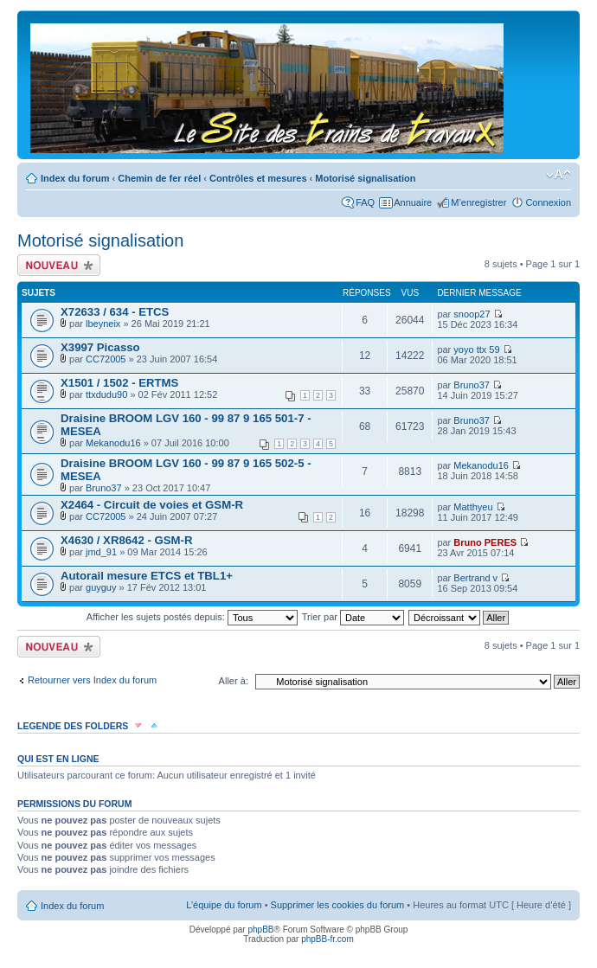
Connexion (548, 202)
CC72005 (105, 359)
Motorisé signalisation (365, 178)
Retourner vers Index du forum (92, 680)
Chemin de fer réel (159, 178)
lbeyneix (103, 323)
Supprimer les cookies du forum (338, 905)
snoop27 (471, 314)
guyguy (101, 587)
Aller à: (233, 681)
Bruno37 (471, 385)
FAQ (365, 202)
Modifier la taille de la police (558, 175)
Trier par (353, 617)
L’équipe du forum (223, 905)
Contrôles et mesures (257, 178)
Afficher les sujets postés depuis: (192, 617)
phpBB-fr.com (327, 939)
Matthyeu (472, 507)
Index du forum (75, 178)
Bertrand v (475, 578)
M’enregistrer (478, 202)
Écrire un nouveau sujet (58, 265)
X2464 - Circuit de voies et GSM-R (152, 504)
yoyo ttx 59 (476, 349)
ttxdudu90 (106, 394)
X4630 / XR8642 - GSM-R (126, 540)
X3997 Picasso (100, 347)
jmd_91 (101, 552)
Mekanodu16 (113, 443)
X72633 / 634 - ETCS (115, 311)
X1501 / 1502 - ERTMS (119, 382)
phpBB (260, 929)
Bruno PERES (485, 542)
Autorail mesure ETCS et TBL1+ (147, 575)
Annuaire (413, 202)
